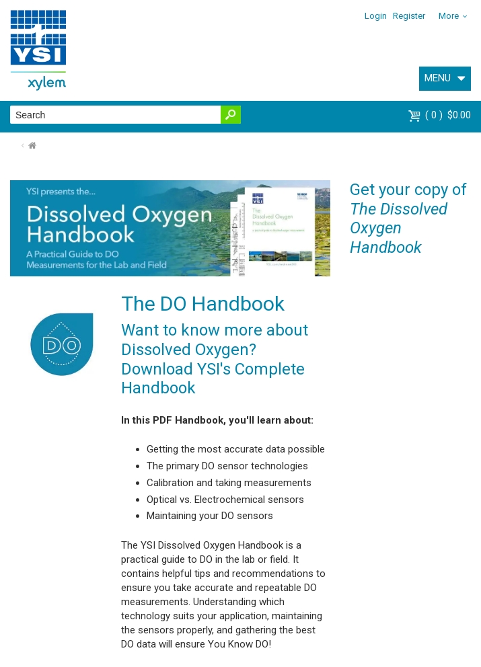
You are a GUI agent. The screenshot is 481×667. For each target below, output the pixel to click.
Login (376, 16)
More (449, 16)
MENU (437, 78)
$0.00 (448, 115)
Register (409, 16)
